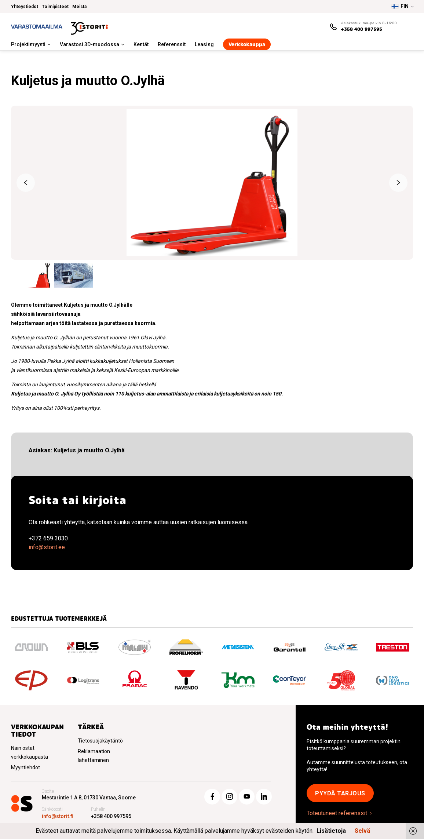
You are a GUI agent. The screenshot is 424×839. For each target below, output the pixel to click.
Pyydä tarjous (340, 793)
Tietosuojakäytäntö (100, 741)
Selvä (362, 830)
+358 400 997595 (361, 29)
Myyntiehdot (25, 767)
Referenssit (172, 44)
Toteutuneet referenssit (337, 813)
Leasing (204, 44)
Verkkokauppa (247, 44)
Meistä (79, 6)
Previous (26, 183)
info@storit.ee (47, 547)
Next (398, 183)
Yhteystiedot (24, 6)
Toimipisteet (55, 6)
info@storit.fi (57, 816)
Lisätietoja (331, 830)
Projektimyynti (28, 44)
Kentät (141, 44)
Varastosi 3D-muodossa (89, 44)
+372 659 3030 (48, 538)
